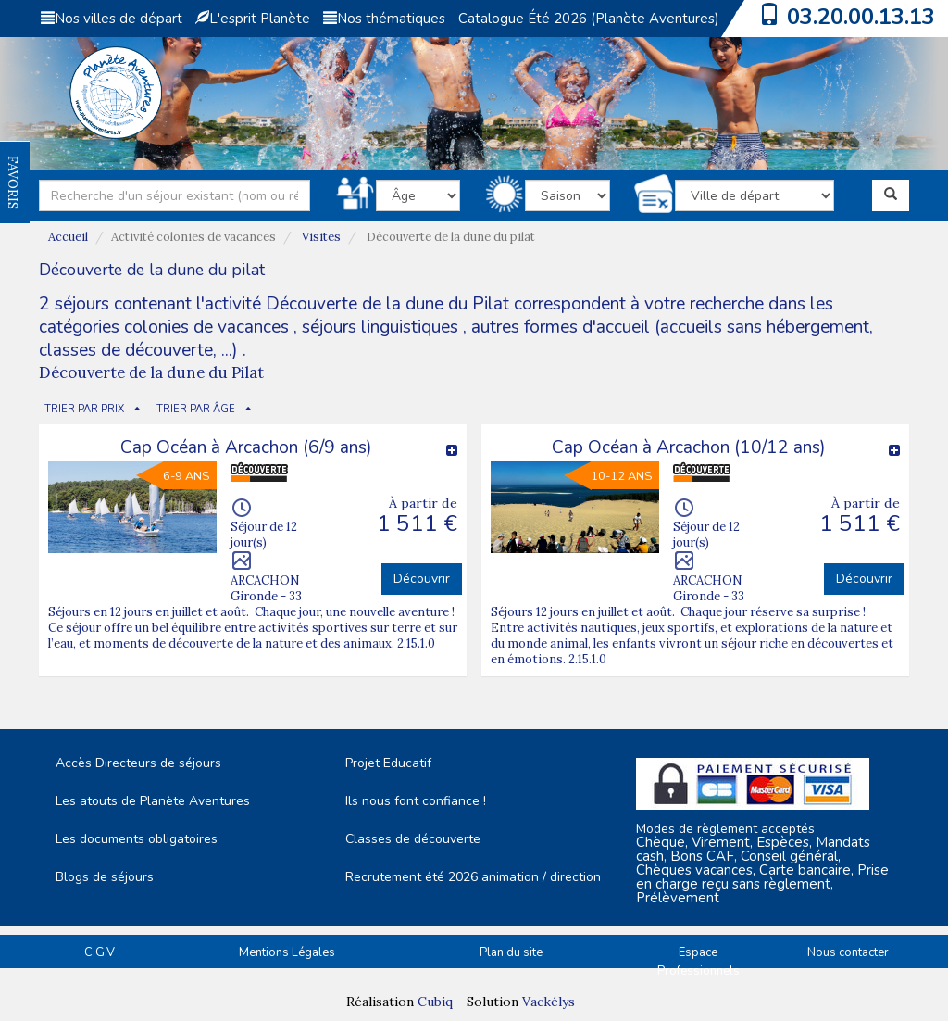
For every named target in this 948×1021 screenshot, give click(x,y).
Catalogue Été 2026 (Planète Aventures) (588, 18)
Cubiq (435, 1001)
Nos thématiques (384, 18)
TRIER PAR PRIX (84, 409)
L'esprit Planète (252, 18)
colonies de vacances (208, 327)
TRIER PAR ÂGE (195, 409)
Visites (321, 237)
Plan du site (511, 952)
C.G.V (99, 952)
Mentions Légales (287, 952)
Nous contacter (848, 952)
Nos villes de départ (111, 18)
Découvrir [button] (421, 578)
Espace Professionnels (698, 962)
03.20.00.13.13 (861, 17)
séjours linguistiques (380, 327)
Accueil (68, 237)
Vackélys (548, 1001)
